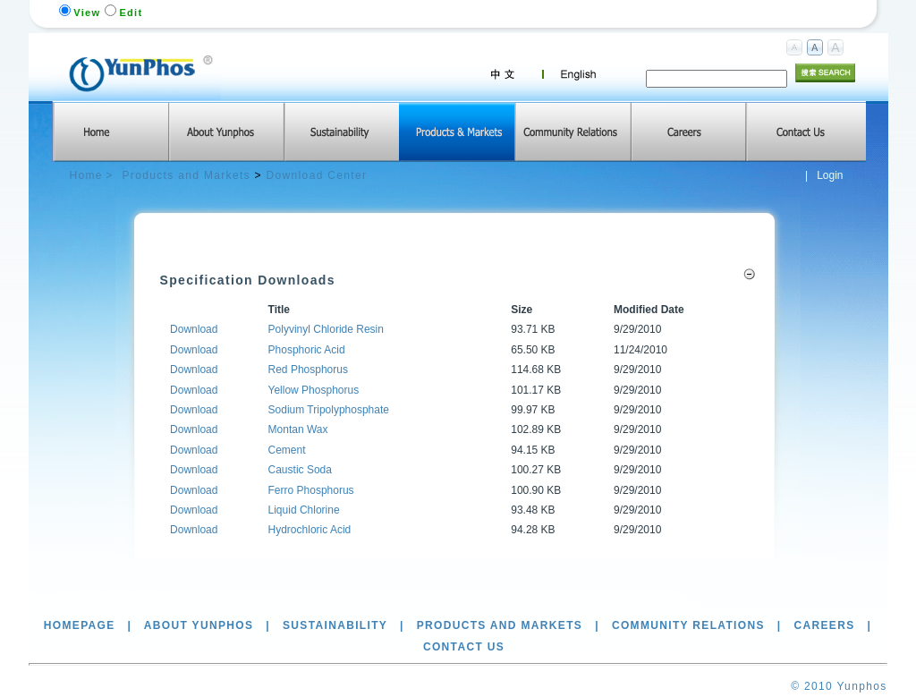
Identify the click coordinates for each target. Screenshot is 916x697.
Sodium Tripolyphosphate (328, 410)
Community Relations (688, 625)
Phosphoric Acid (306, 350)
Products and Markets (186, 175)
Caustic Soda (300, 469)
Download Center (317, 175)
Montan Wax (298, 429)
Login (830, 175)
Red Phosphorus (308, 369)
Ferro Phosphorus (311, 490)
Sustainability (335, 625)
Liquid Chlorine (304, 510)
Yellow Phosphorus (314, 390)
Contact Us (464, 647)
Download (193, 329)
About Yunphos (198, 625)
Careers (823, 625)
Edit (130, 12)
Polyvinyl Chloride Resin (326, 329)
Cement (287, 450)
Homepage (79, 625)
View (86, 12)
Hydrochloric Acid (310, 529)
